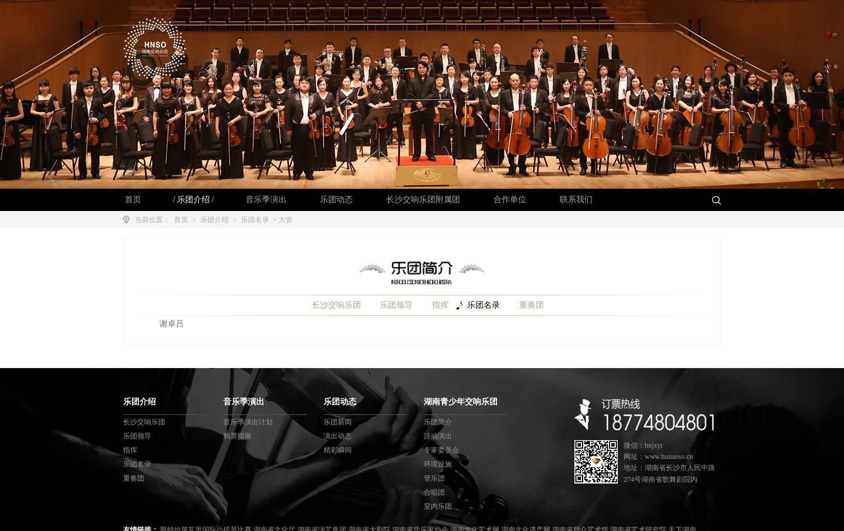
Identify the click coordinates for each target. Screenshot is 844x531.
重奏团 (531, 305)
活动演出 (438, 436)
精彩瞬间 (338, 450)
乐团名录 (255, 220)
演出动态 (338, 436)
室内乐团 (438, 506)
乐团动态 (336, 199)
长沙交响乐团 (336, 305)
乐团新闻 (338, 422)
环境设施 (438, 464)
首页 (133, 199)
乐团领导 (396, 305)
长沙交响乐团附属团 (423, 199)
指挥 (440, 305)
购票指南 (237, 436)
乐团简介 (438, 422)
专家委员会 (441, 450)
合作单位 (510, 199)
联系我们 (576, 199)
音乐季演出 (266, 199)
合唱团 (434, 492)
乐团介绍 (193, 199)
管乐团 (434, 478)
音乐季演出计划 (248, 422)
